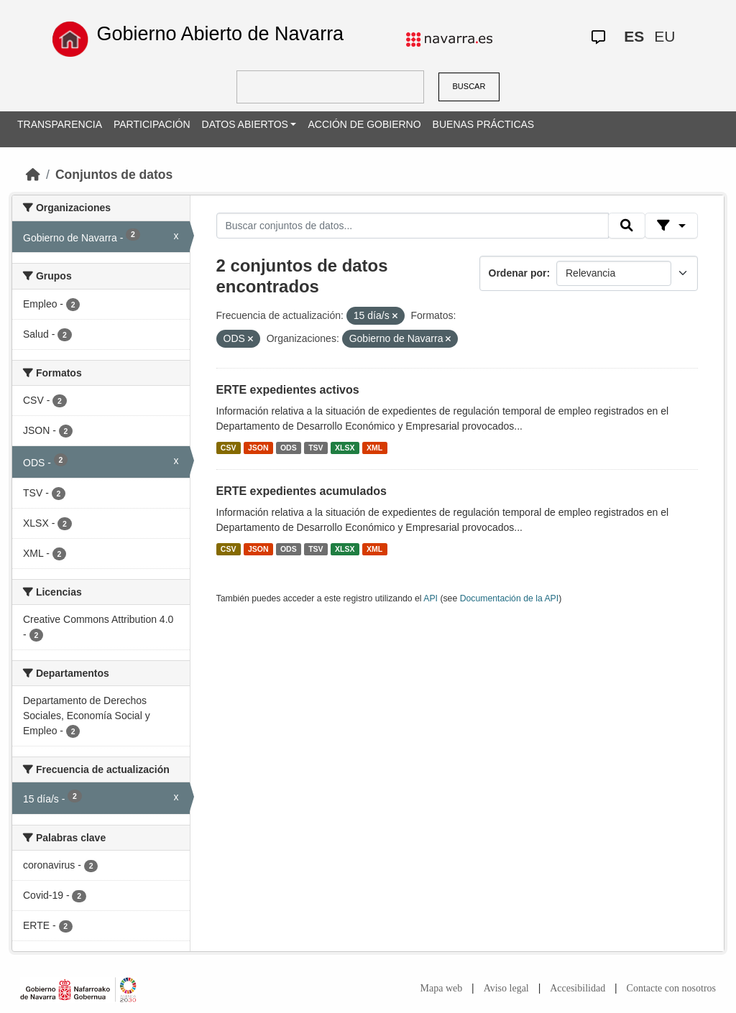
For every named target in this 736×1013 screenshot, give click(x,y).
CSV (228, 447)
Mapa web (441, 988)
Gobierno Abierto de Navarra (220, 34)
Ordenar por (518, 273)
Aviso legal (506, 988)
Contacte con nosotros (671, 988)
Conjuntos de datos (113, 174)
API (430, 598)
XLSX (344, 447)
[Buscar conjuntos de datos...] (412, 226)
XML (374, 447)
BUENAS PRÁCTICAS (484, 124)
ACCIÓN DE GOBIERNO (364, 124)
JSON (258, 447)
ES (634, 36)
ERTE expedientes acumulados (301, 491)
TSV (315, 447)
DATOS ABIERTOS (245, 124)
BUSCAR (469, 86)
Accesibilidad (577, 988)
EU (664, 36)
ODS (288, 447)
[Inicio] (33, 174)
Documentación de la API (509, 598)
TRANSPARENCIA (59, 124)
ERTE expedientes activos (287, 390)
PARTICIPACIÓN (152, 124)
